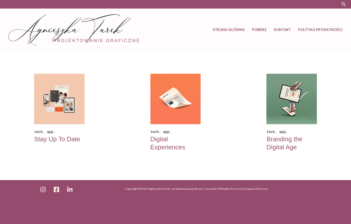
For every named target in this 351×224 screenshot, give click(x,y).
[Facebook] (56, 189)
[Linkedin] (70, 189)
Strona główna (229, 29)
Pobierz (259, 29)
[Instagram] (43, 189)
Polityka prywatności (320, 29)
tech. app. (44, 131)
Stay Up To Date (57, 139)
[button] (343, 4)
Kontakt (282, 29)
